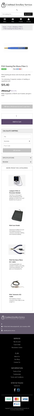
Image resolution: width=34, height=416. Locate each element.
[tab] (17, 158)
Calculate (17, 150)
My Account (17, 341)
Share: (17, 69)
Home (4, 27)
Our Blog (17, 359)
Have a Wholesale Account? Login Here (17, 106)
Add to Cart (17, 122)
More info (9, 91)
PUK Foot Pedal (14, 225)
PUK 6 (21, 27)
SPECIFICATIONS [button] (8, 158)
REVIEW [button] (5, 162)
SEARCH (28, 14)
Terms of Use (17, 371)
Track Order (17, 344)
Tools (9, 27)
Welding (15, 27)
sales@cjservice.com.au (8, 330)
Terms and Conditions (17, 377)
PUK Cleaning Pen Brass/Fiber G (13, 28)
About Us (17, 356)
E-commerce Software (15, 409)
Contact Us (17, 362)
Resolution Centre (17, 347)
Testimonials (17, 374)
